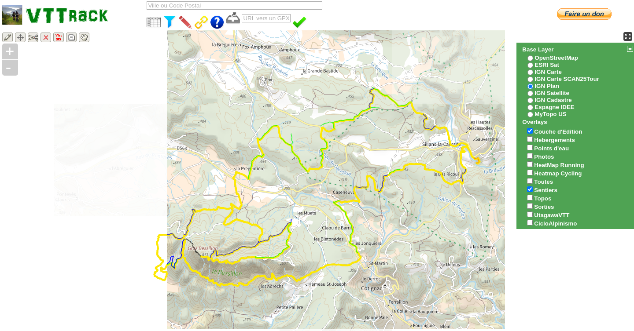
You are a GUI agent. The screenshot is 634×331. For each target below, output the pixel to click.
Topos (542, 198)
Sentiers (545, 190)
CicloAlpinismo (555, 223)
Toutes (543, 181)
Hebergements (554, 140)
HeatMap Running (559, 165)
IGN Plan (546, 86)
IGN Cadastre (552, 100)
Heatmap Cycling (558, 173)
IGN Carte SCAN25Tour (566, 79)
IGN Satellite (551, 93)
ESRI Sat (546, 65)
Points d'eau (551, 148)
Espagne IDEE (554, 107)
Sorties (544, 207)
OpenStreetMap (556, 58)
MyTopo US (550, 114)
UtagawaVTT (551, 215)
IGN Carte (547, 72)
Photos (544, 156)
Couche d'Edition (558, 131)
